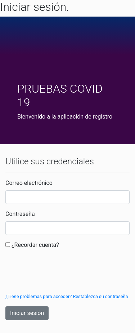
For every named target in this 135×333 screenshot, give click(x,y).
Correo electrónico (29, 182)
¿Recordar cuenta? (35, 244)
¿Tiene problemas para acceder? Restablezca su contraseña (66, 296)
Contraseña (20, 213)
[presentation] (60, 272)
